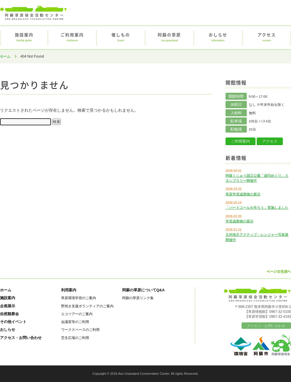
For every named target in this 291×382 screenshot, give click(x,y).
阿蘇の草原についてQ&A (143, 290)
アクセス (266, 37)
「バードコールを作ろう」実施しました (257, 208)
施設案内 (24, 37)
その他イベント (13, 321)
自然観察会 (9, 314)
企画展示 (7, 306)
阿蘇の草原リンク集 (138, 298)
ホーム (5, 56)
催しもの (121, 37)
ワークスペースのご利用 (80, 329)
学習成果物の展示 (239, 221)
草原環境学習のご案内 (78, 298)
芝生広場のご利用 (75, 338)
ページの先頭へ (279, 271)
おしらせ (218, 37)
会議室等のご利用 (75, 322)
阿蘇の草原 (169, 37)
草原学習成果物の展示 (243, 194)
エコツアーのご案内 (77, 314)
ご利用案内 (72, 37)
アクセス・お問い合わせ (21, 337)
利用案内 (68, 290)
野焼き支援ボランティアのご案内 (87, 306)
